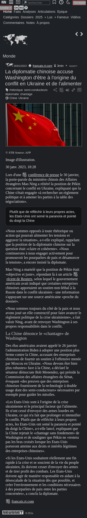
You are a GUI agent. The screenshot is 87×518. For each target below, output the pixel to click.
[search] (36, 2)
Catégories (11, 17)
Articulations (46, 11)
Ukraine (24, 98)
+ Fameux (61, 17)
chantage (26, 94)
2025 (38, 17)
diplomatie (12, 94)
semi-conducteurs (36, 90)
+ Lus (48, 17)
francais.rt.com (42, 66)
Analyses (29, 11)
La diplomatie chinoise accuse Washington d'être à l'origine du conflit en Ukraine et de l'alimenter (43, 78)
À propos (43, 23)
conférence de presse (43, 175)
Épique (62, 11)
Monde (9, 56)
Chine (13, 98)
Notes (30, 23)
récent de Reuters (19, 279)
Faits (17, 11)
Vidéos (76, 17)
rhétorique (16, 90)
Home (7, 11)
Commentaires (13, 23)
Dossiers (27, 17)
